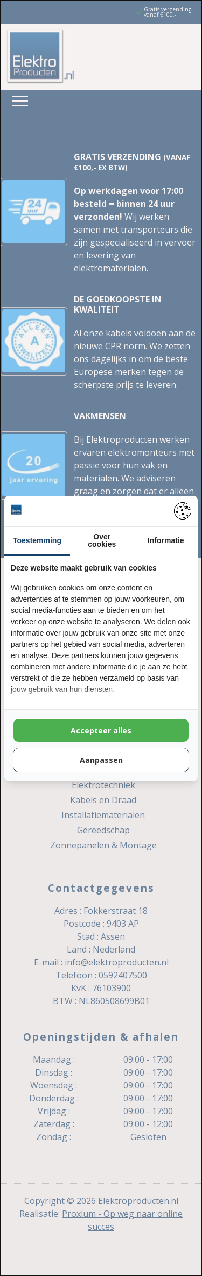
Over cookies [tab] (102, 540)
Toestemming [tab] (37, 540)
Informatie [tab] (166, 540)
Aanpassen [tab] (101, 760)
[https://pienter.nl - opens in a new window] (182, 511)
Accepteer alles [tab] (101, 730)
